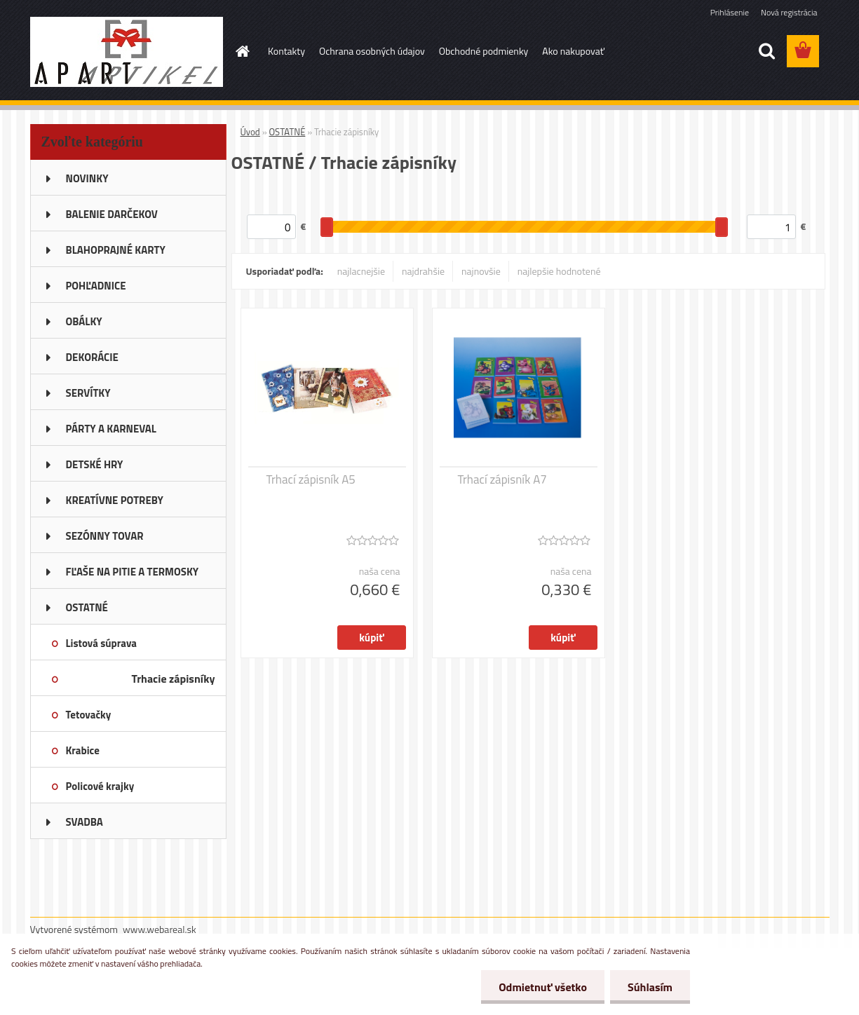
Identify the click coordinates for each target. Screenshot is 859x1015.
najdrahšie (423, 271)
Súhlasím (650, 987)
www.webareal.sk (159, 929)
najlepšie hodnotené (559, 271)
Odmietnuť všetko (543, 987)
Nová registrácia (789, 12)
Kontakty (286, 50)
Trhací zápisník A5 (311, 479)
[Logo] (126, 52)
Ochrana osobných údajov (372, 50)
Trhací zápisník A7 (502, 479)
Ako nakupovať (573, 50)
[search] (766, 51)
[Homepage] (241, 51)
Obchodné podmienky (484, 50)
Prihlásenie (729, 12)
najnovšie (481, 271)
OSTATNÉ (287, 132)
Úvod (250, 132)
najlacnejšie (361, 271)
